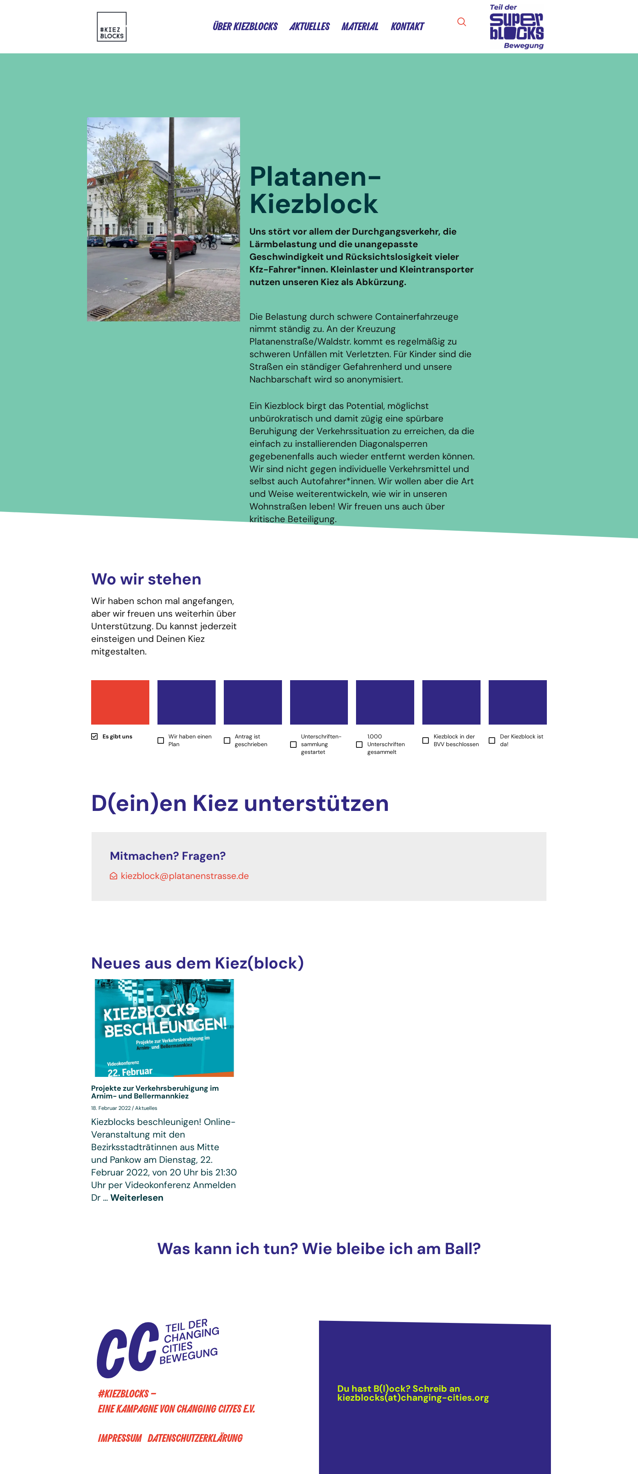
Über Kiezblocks (245, 26)
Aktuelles (310, 26)
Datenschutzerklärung (195, 1438)
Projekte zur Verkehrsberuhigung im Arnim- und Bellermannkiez (155, 1092)
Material (360, 26)
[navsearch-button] (464, 22)
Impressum (120, 1438)
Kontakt (407, 26)
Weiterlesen (137, 1198)
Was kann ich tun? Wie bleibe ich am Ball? (319, 1248)
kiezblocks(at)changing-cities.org (413, 1398)
